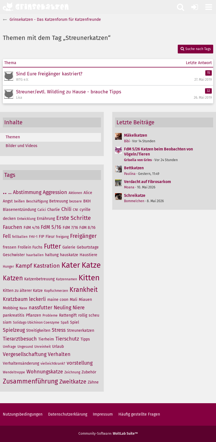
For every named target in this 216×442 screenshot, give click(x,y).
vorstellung (80, 363)
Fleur (50, 236)
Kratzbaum (15, 299)
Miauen (85, 299)
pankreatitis (13, 315)
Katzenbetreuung (39, 279)
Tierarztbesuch (20, 339)
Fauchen (12, 227)
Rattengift (68, 315)
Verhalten (59, 354)
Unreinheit (42, 347)
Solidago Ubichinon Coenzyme (36, 322)
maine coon (57, 299)
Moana (129, 187)
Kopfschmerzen (56, 291)
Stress (59, 330)
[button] (208, 7)
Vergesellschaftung (24, 354)
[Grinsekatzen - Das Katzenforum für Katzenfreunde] (36, 6)
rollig (82, 315)
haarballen (35, 255)
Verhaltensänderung (21, 363)
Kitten (89, 277)
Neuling (62, 308)
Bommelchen (134, 201)
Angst (8, 201)
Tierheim (46, 339)
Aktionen (75, 193)
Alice (88, 192)
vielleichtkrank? (52, 364)
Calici (41, 210)
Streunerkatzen (80, 330)
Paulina (130, 174)
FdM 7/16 (70, 227)
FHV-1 (33, 237)
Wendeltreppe (14, 372)
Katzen (13, 278)
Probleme (50, 315)
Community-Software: (108, 434)
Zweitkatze (72, 381)
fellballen (20, 237)
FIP (41, 236)
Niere (79, 308)
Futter (52, 246)
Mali (73, 299)
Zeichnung (72, 372)
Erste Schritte (73, 218)
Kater (70, 265)
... (10, 192)
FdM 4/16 (31, 227)
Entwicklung (26, 219)
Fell (7, 236)
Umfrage (9, 347)
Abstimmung (27, 192)
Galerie (68, 247)
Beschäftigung (37, 201)
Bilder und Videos (21, 145)
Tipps (85, 339)
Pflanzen (33, 315)
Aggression (55, 192)
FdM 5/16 (51, 227)
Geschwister (14, 254)
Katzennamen (66, 279)
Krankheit (83, 290)
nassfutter (40, 308)
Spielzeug (14, 330)
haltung (51, 254)
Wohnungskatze (44, 372)
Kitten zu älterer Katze (23, 290)
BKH (87, 201)
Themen (13, 137)
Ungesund (25, 347)
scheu (94, 315)
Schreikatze (134, 195)
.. (5, 191)
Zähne (93, 382)
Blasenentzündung (19, 209)
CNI (75, 210)
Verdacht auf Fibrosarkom (147, 181)
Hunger (8, 267)
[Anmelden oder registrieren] (194, 7)
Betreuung (58, 201)
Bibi (127, 141)
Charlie (53, 209)
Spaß (65, 322)
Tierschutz (67, 339)
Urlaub (58, 346)
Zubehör (89, 372)
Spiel (74, 322)
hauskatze (69, 254)
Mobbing (10, 308)
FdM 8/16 (87, 227)
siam (7, 322)
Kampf (23, 265)
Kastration (46, 265)
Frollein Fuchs (30, 247)
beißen (19, 201)
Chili (66, 209)
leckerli (37, 299)
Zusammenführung (30, 381)
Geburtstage (88, 247)
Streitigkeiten (38, 330)
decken (9, 218)
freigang (62, 237)
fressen (9, 247)
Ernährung (46, 218)
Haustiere (88, 254)
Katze (91, 265)
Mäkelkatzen (135, 135)
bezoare (75, 201)
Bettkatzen (134, 168)
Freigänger (83, 236)
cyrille (85, 209)
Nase (23, 308)
